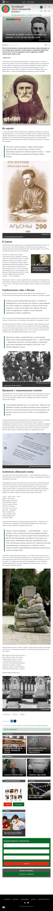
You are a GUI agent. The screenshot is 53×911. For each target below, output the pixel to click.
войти (32, 741)
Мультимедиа (25, 899)
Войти (24, 2)
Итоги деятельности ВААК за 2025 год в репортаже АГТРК (13, 848)
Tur (49, 7)
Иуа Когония (10, 19)
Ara (49, 11)
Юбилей (22, 730)
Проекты (33, 899)
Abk (41, 11)
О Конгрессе (6, 899)
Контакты (15, 899)
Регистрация (30, 2)
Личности (17, 19)
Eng (45, 7)
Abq (45, 11)
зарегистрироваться (42, 741)
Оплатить (27, 879)
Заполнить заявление (26, 890)
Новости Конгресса (44, 899)
